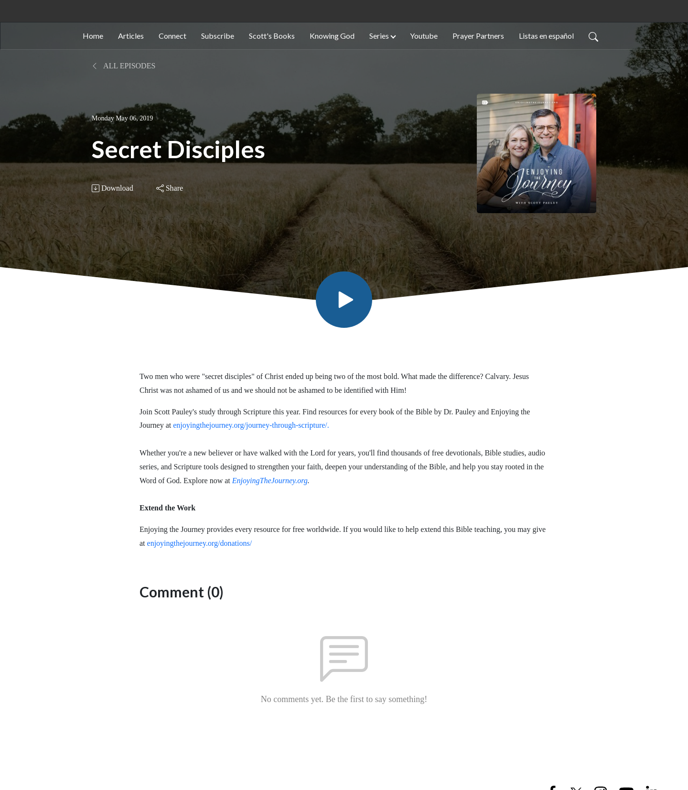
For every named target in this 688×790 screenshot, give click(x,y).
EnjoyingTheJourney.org (270, 480)
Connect (172, 35)
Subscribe (217, 35)
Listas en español (546, 35)
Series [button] (379, 35)
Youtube (424, 35)
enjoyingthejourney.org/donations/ (199, 543)
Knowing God (332, 35)
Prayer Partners (478, 35)
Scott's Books (272, 35)
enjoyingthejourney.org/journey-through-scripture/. (251, 425)
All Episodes (123, 66)
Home (93, 35)
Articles (131, 35)
